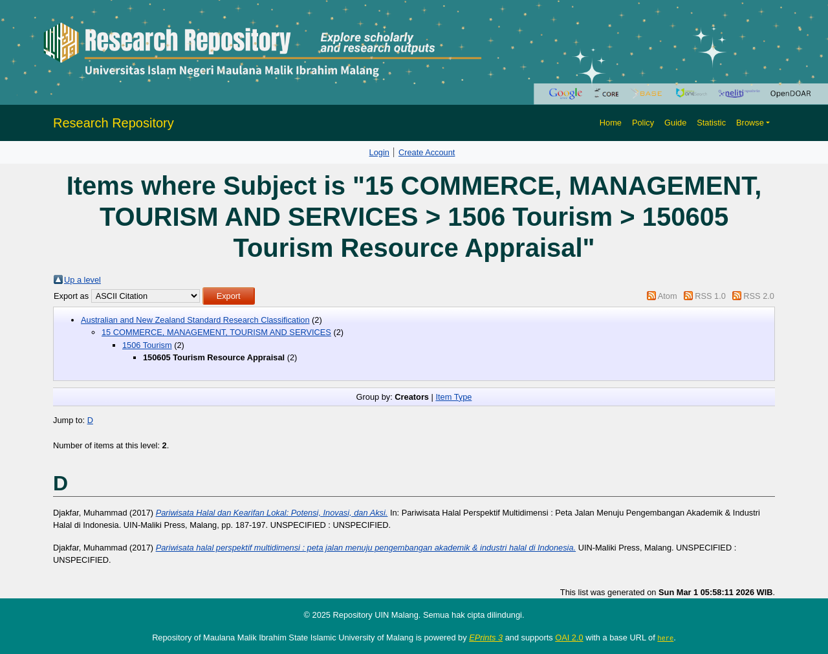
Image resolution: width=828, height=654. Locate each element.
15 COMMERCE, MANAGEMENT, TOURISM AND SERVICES (216, 332)
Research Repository (113, 123)
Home (611, 122)
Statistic (711, 122)
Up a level (82, 280)
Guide (675, 122)
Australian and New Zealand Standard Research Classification (195, 320)
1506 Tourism (147, 345)
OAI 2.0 (569, 637)
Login (379, 152)
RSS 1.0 (710, 296)
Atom (667, 296)
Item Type (453, 397)
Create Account (426, 152)
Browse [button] (750, 122)
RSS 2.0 (758, 296)
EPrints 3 (486, 637)
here (665, 637)
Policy (643, 122)
